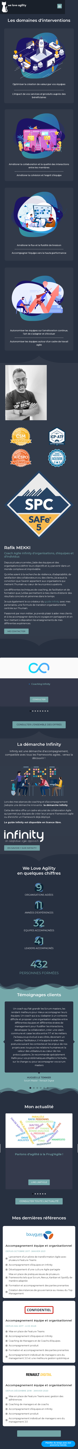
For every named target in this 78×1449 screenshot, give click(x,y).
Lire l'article (39, 1186)
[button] (4, 1046)
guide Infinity (52, 606)
